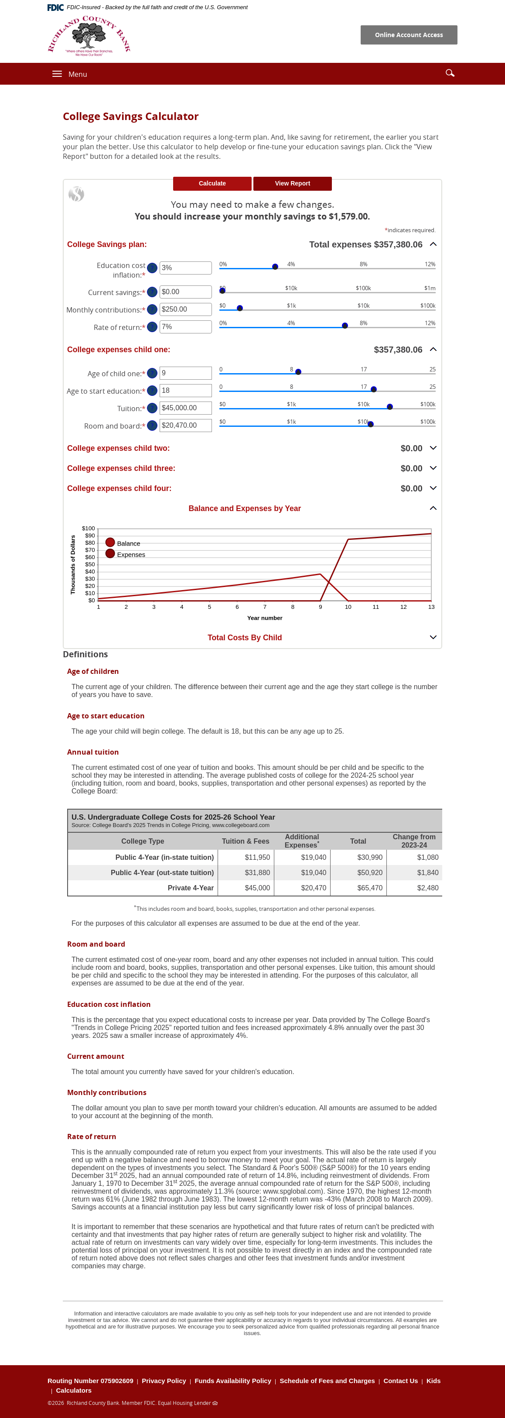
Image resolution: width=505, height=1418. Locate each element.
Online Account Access (409, 35)
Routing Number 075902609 (90, 1380)
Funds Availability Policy (232, 1380)
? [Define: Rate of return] (152, 327)
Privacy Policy (164, 1380)
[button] (450, 73)
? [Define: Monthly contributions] (152, 309)
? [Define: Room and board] (152, 425)
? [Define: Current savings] (152, 292)
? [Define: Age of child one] (152, 373)
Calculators (74, 1390)
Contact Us (400, 1380)
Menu (77, 74)
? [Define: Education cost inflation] (152, 268)
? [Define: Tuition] (152, 408)
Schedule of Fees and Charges (327, 1380)
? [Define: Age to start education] (152, 390)
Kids (434, 1380)
